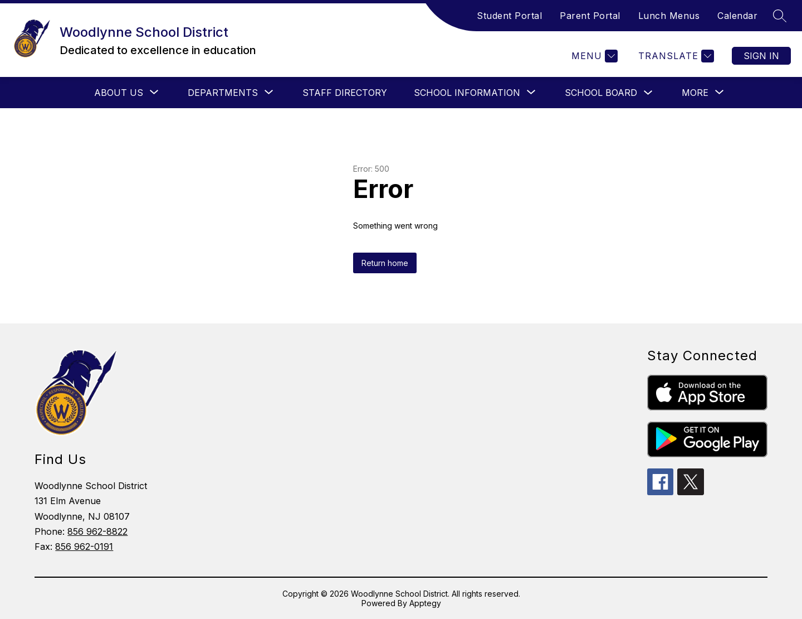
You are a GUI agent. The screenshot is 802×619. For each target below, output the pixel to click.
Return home (384, 263)
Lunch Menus (669, 15)
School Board (601, 92)
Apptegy (425, 603)
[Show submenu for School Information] (467, 92)
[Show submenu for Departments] (223, 92)
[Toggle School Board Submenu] (648, 92)
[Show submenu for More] (695, 92)
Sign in (761, 55)
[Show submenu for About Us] (118, 92)
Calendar (737, 15)
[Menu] (593, 56)
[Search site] (779, 15)
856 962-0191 (84, 546)
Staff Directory (344, 92)
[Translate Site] (674, 56)
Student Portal (509, 15)
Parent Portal (590, 15)
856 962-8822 (97, 531)
